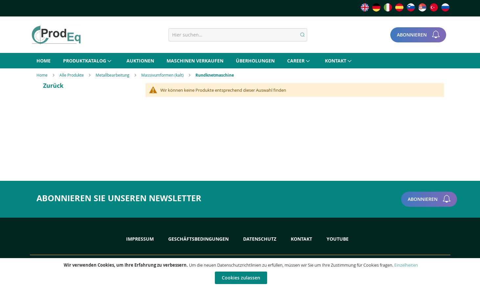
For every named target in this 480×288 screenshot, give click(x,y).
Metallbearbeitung (113, 75)
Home (42, 75)
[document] (240, 273)
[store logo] (56, 34)
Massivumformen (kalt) (163, 75)
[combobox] (238, 34)
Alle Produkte (72, 75)
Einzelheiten (406, 265)
